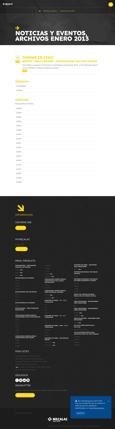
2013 (19, 160)
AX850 (47, 285)
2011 (19, 169)
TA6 (46, 320)
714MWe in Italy (38, 57)
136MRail (77, 339)
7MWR (17, 281)
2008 (19, 182)
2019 (19, 134)
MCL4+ (17, 325)
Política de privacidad (69, 426)
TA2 (46, 307)
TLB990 (76, 291)
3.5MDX (47, 330)
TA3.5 (46, 313)
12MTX (19, 273)
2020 (19, 130)
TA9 (46, 323)
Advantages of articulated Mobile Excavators (29, 359)
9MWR (17, 283)
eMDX (77, 269)
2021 (19, 126)
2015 (19, 152)
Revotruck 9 (50, 345)
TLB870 (76, 283)
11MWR (17, 286)
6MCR (17, 294)
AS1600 (47, 271)
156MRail (77, 342)
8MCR (17, 297)
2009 (19, 178)
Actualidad (21, 86)
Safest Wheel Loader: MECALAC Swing (27, 356)
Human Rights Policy (92, 426)
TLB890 (76, 289)
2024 (19, 113)
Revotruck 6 (50, 342)
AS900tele (48, 265)
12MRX (19, 275)
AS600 (17, 340)
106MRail (77, 337)
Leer (24, 71)
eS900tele (50, 277)
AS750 (17, 343)
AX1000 (47, 288)
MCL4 (17, 322)
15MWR (17, 289)
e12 (16, 312)
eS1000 (49, 274)
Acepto (80, 413)
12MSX (19, 270)
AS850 (17, 346)
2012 (19, 165)
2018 (19, 139)
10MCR (17, 300)
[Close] (108, 400)
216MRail (77, 345)
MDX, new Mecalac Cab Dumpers (25, 370)
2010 (19, 173)
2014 (19, 156)
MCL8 (17, 333)
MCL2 (17, 319)
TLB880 (76, 286)
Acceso (21, 228)
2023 (19, 117)
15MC (17, 305)
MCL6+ (17, 330)
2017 (19, 143)
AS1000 (47, 268)
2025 (19, 108)
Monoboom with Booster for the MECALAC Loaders (31, 361)
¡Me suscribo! (25, 395)
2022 (19, 121)
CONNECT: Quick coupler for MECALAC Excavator (33, 367)
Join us (80, 426)
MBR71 (76, 298)
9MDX (46, 335)
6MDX (46, 332)
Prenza (20, 90)
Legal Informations (54, 426)
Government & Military (81, 329)
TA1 (46, 305)
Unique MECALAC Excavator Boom (26, 364)
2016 (19, 147)
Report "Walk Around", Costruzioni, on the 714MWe (59, 61)
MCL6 (17, 328)
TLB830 (76, 276)
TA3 (46, 310)
